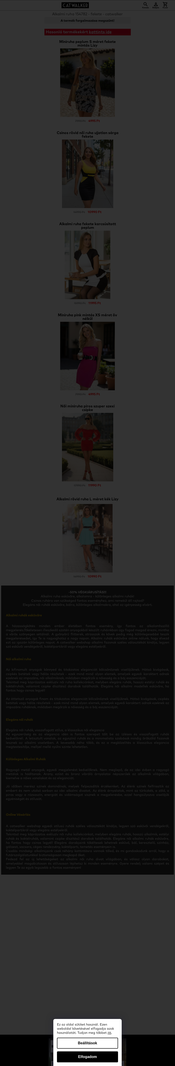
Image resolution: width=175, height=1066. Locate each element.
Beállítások (87, 1043)
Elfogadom (87, 1057)
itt (109, 1032)
